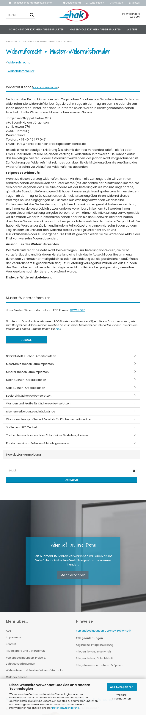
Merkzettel (116, 2)
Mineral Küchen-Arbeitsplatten (27, 375)
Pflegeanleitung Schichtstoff (94, 661)
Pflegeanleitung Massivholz (93, 655)
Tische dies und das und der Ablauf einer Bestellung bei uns (47, 438)
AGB (8, 634)
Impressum (13, 641)
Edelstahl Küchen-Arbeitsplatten (28, 399)
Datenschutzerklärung (65, 708)
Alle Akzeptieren (122, 687)
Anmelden (71, 483)
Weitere (132, 29)
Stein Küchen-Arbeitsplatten (26, 383)
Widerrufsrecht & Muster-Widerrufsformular (34, 674)
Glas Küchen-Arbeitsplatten (25, 391)
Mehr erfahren (73, 578)
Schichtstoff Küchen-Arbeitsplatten (36, 29)
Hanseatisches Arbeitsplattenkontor (30, 2)
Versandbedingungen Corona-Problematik (103, 634)
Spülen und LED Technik (22, 431)
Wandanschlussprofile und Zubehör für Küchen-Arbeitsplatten (49, 423)
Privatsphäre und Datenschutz (25, 654)
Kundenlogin (95, 2)
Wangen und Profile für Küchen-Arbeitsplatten (38, 407)
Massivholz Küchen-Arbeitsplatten (95, 29)
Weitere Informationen (121, 696)
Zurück (26, 343)
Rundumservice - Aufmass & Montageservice (37, 446)
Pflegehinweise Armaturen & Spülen (99, 668)
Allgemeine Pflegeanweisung (94, 648)
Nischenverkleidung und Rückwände (30, 415)
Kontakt (134, 2)
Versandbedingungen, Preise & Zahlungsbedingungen (26, 664)
